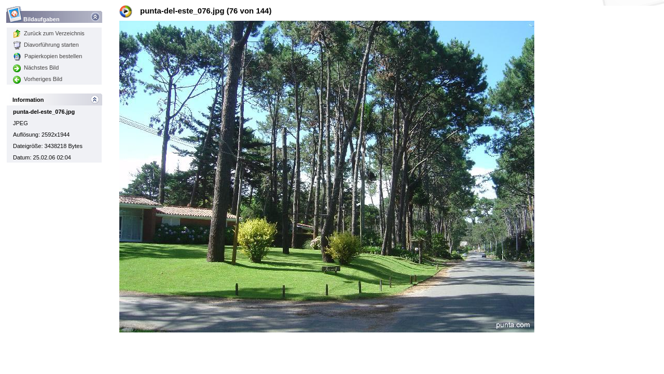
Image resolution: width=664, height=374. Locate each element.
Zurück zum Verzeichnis (49, 33)
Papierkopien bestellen (47, 56)
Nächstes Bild (36, 67)
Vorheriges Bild (37, 79)
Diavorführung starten (46, 45)
